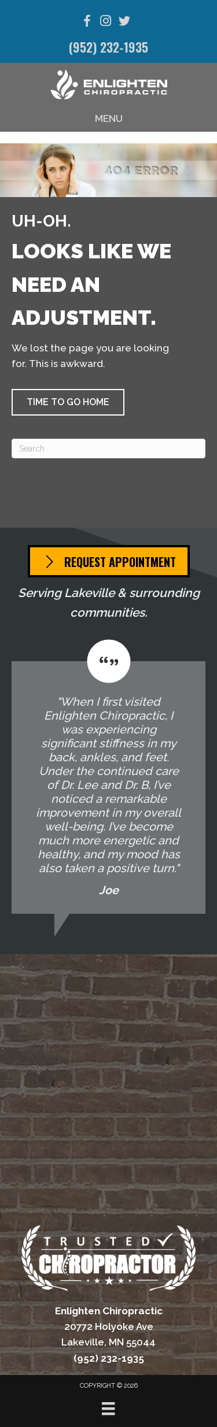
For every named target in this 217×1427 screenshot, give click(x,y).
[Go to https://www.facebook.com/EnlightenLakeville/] (87, 22)
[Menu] (108, 1408)
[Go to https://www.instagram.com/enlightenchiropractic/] (106, 22)
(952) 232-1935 (108, 47)
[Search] (108, 448)
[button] (68, 402)
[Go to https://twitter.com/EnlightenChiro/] (124, 22)
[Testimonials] (108, 777)
